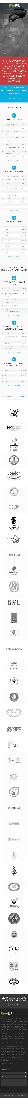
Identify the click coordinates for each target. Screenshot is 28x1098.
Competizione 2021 (14, 98)
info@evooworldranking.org (8, 1063)
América (8, 401)
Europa (14, 401)
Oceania (24, 401)
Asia (19, 401)
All (3, 401)
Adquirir (14, 1004)
